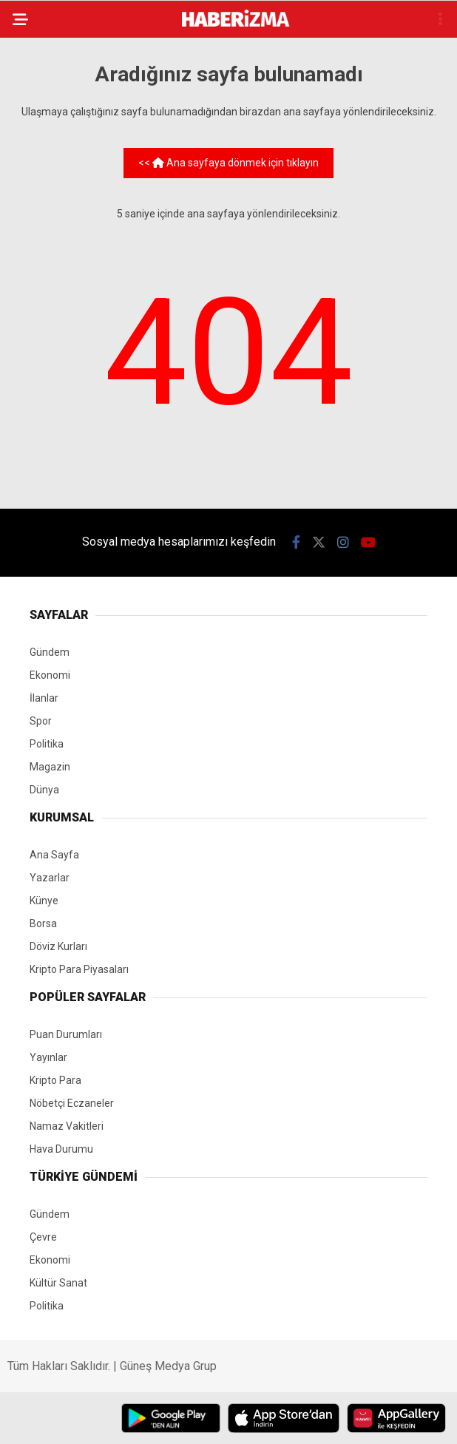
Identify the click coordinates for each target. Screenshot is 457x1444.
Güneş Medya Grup (168, 1366)
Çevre (43, 1237)
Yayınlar (48, 1057)
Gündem (50, 652)
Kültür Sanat (58, 1283)
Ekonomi (50, 675)
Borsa (43, 923)
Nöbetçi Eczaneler (72, 1103)
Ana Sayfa (54, 855)
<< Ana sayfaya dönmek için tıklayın (228, 163)
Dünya (44, 790)
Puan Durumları (66, 1034)
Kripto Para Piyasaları (79, 969)
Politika (47, 744)
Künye (44, 900)
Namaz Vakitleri (67, 1126)
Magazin (50, 767)
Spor (41, 721)
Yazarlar (50, 878)
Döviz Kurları (58, 946)
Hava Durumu (61, 1149)
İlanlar (44, 698)
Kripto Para (55, 1080)
